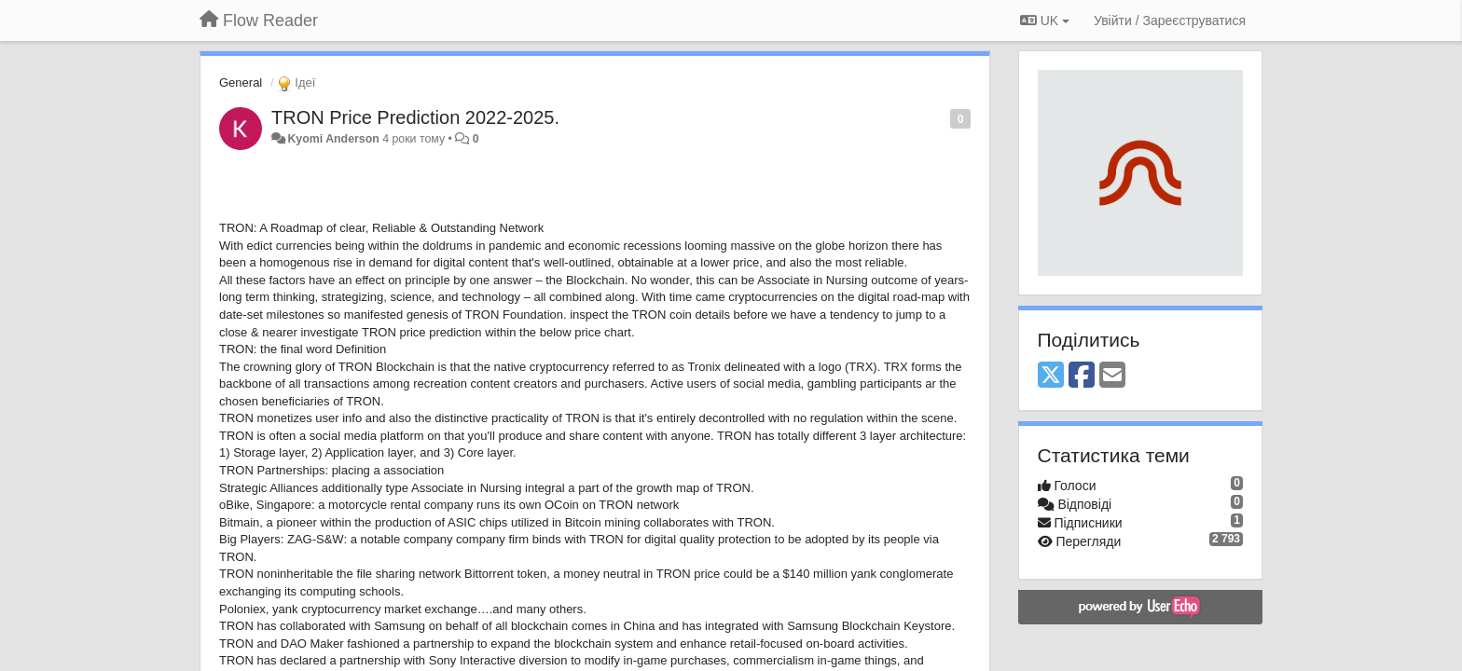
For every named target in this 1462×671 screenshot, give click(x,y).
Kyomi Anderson (333, 138)
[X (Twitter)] (1051, 376)
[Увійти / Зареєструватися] (1169, 20)
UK (1044, 20)
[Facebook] (1082, 376)
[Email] (1112, 376)
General (240, 82)
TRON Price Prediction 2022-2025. (415, 117)
